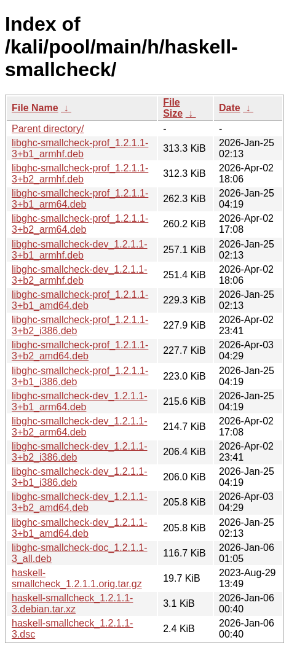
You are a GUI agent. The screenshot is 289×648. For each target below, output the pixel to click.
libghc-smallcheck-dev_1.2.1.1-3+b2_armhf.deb (80, 275)
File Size (173, 108)
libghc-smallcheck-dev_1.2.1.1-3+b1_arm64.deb (80, 401)
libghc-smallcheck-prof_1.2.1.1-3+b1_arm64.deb (80, 198)
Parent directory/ (48, 128)
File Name (35, 108)
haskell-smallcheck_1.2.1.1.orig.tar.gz (77, 578)
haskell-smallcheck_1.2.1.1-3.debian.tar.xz (72, 603)
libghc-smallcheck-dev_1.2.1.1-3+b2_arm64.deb (80, 426)
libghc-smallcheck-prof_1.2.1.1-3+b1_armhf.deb (80, 148)
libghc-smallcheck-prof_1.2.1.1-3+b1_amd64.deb (80, 300)
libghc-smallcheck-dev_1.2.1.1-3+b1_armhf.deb (80, 249)
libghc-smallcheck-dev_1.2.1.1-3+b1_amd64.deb (80, 528)
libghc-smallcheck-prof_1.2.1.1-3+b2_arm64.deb (80, 224)
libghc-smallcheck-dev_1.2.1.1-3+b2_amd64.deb (80, 502)
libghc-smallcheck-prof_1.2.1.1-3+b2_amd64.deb (80, 350)
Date (229, 108)
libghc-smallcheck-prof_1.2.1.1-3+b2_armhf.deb (80, 173)
